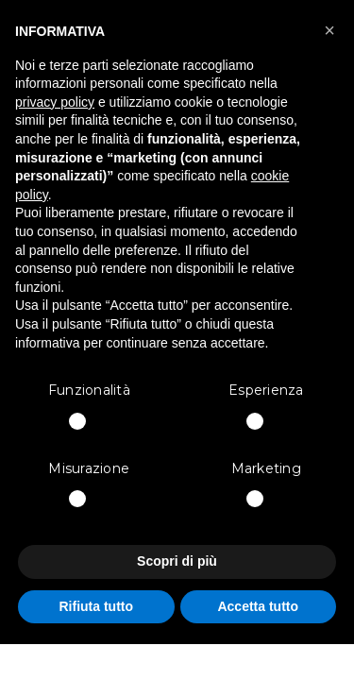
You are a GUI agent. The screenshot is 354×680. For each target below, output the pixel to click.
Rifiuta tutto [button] (96, 606)
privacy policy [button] (54, 102)
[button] (329, 30)
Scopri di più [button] (177, 561)
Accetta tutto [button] (257, 606)
